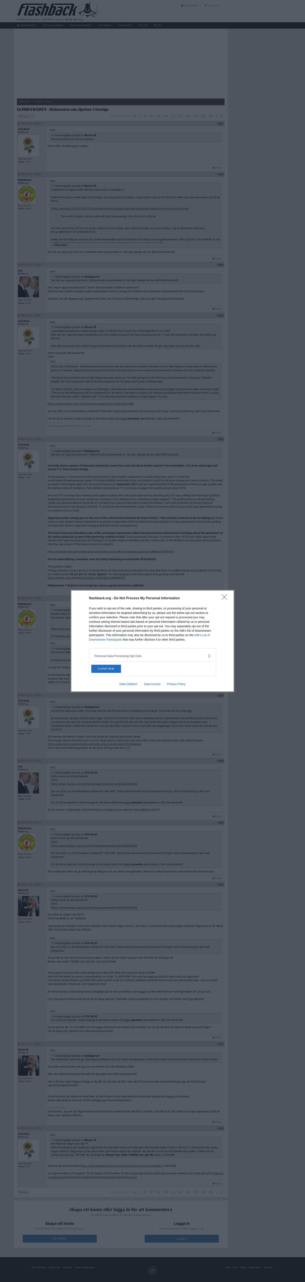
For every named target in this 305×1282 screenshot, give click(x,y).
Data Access (152, 684)
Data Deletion (128, 684)
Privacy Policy (176, 684)
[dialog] (152, 641)
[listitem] (152, 655)
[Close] (226, 598)
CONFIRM (111, 668)
